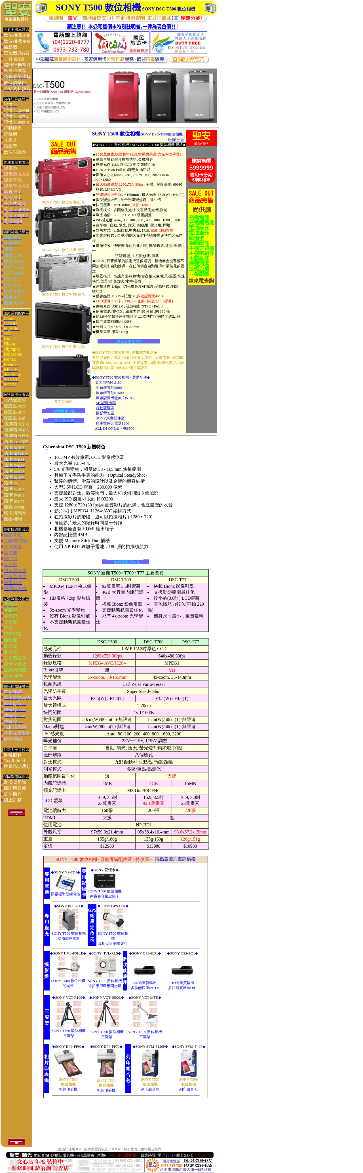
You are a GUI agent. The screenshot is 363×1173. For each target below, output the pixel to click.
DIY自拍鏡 (104, 382)
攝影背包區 (105, 413)
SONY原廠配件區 (110, 418)
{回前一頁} (177, 139)
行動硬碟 (103, 408)
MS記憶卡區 (106, 403)
